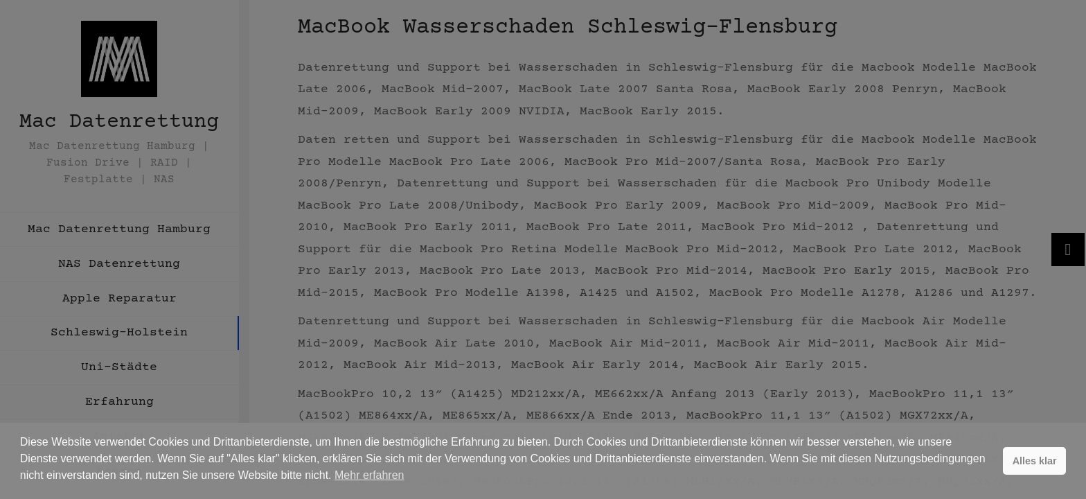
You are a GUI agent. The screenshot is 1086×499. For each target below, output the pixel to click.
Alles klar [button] (1035, 460)
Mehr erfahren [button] (369, 475)
